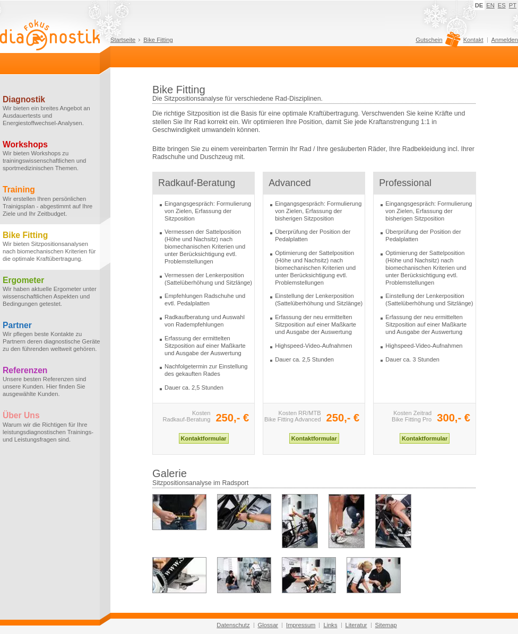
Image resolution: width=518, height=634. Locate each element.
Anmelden (504, 40)
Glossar (268, 625)
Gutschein (436, 42)
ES (502, 5)
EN (490, 5)
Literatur (356, 625)
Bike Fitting (157, 40)
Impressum (300, 625)
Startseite (122, 40)
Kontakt (473, 40)
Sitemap (386, 625)
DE (479, 5)
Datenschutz (233, 625)
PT (512, 5)
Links (330, 625)
